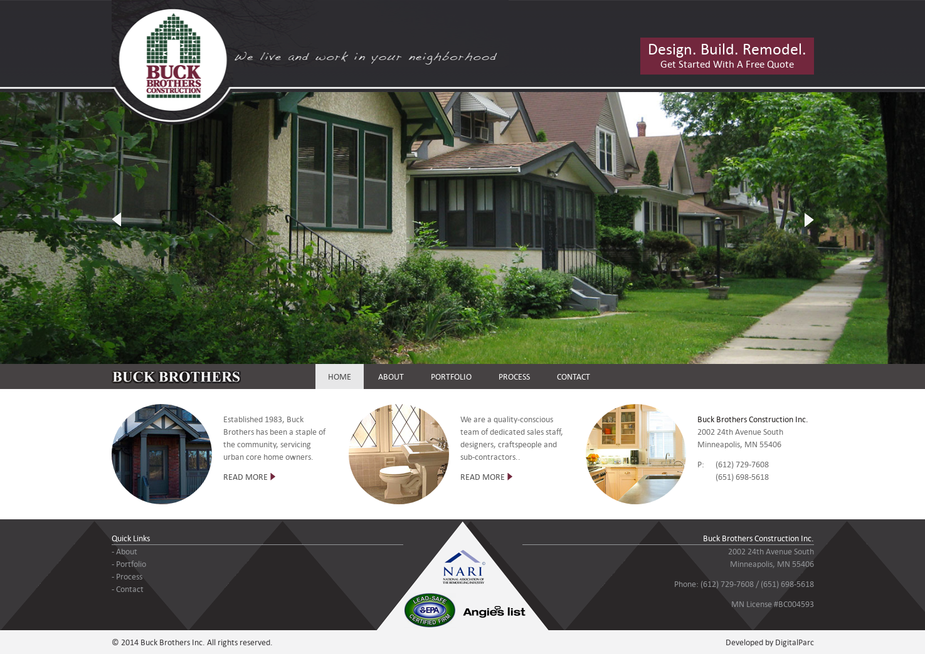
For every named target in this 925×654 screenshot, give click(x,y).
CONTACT (573, 376)
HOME (339, 376)
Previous (117, 219)
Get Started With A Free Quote (727, 54)
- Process (127, 576)
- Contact (128, 589)
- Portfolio (129, 564)
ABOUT (391, 376)
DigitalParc (794, 642)
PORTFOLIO (451, 376)
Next (809, 219)
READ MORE (245, 477)
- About (124, 551)
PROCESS (514, 376)
